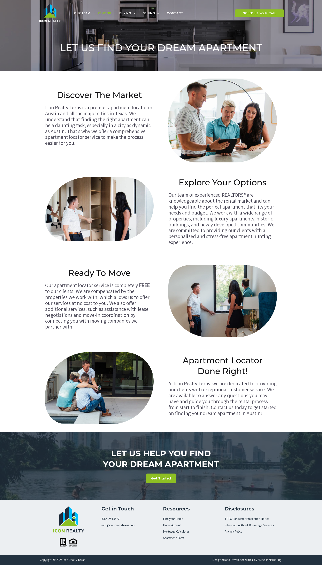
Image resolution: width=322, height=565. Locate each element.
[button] (129, 13)
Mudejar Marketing (270, 560)
